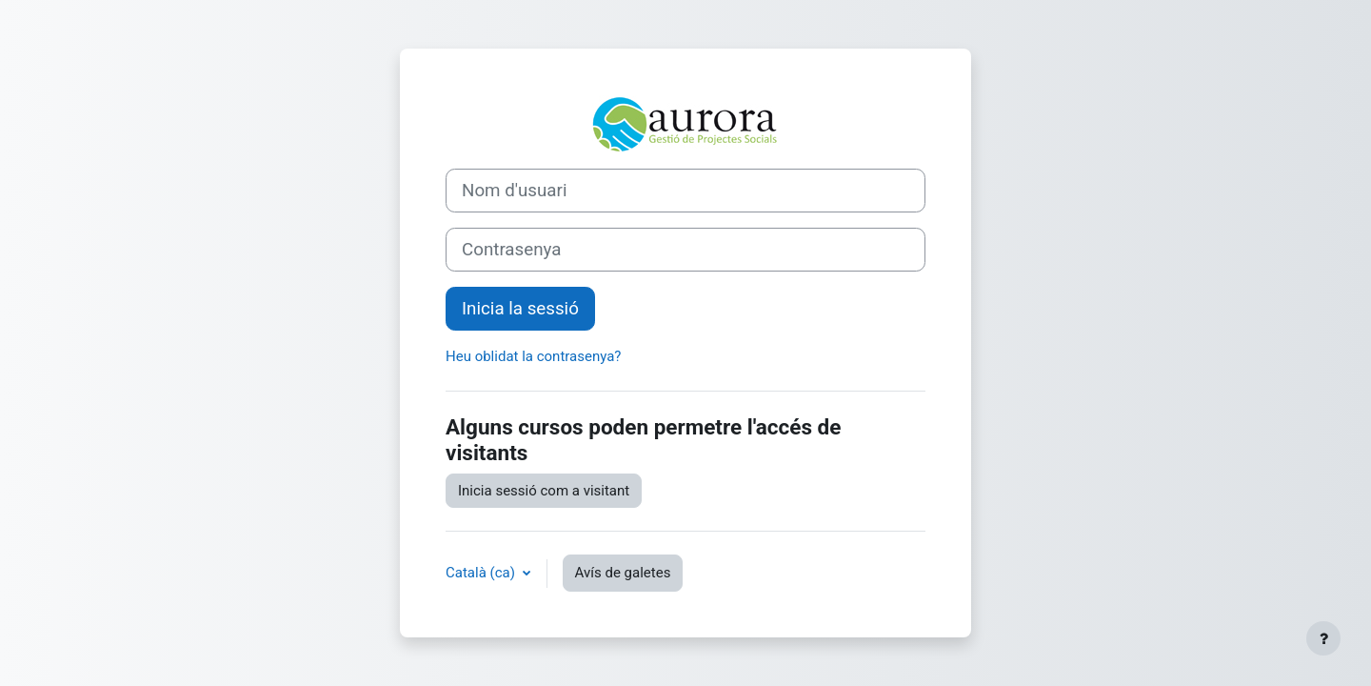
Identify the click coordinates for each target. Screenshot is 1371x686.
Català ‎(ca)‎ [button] (482, 572)
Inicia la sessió (520, 308)
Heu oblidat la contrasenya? (533, 356)
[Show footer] (1323, 638)
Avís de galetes (623, 572)
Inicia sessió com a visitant (543, 490)
